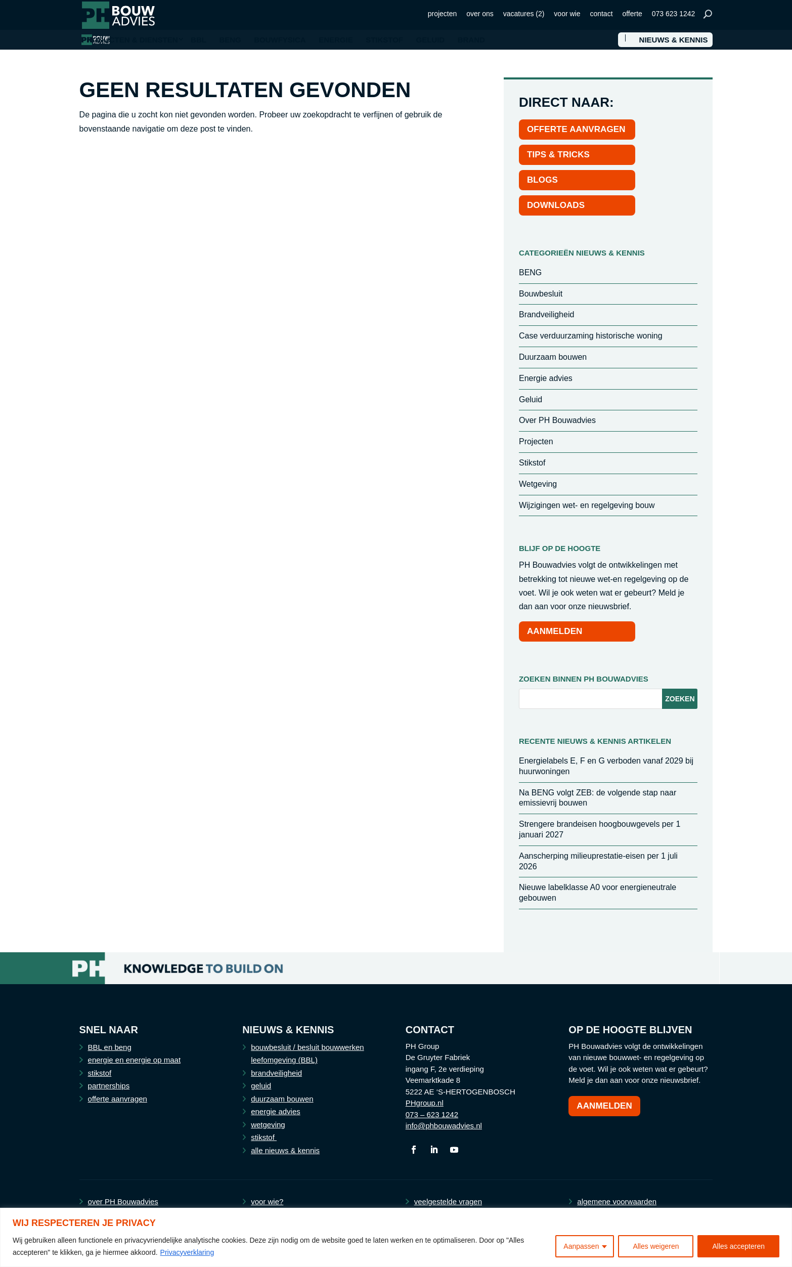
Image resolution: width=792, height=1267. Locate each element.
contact (601, 13)
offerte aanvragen (117, 1098)
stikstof (100, 1073)
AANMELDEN (555, 631)
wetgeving (268, 1124)
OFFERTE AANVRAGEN (576, 129)
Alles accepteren (738, 1246)
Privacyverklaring (187, 1252)
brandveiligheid (276, 1073)
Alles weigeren (656, 1246)
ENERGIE (336, 40)
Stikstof (532, 462)
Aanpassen (581, 1246)
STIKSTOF (384, 40)
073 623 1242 (673, 13)
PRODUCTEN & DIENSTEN (130, 40)
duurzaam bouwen (282, 1098)
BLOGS (542, 180)
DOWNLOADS (556, 205)
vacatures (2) (524, 13)
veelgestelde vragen (448, 1201)
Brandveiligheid (546, 314)
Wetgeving (538, 484)
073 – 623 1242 (432, 1114)
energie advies (275, 1111)
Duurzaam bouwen (553, 357)
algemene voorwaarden (616, 1201)
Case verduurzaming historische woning (591, 335)
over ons (480, 13)
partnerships (109, 1085)
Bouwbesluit (540, 293)
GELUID (430, 40)
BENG (230, 40)
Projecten (536, 441)
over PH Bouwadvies (123, 1201)
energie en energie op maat (134, 1059)
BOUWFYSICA (280, 40)
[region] (396, 1237)
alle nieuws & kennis (285, 1150)
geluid (261, 1085)
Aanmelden (604, 1106)
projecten (442, 13)
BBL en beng (109, 1047)
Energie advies (546, 378)
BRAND (471, 40)
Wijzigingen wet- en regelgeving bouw (587, 505)
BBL (198, 40)
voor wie (567, 13)
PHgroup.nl (425, 1103)
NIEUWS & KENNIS (673, 40)
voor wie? (267, 1201)
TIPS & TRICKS (558, 154)
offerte (632, 13)
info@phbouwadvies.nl (444, 1125)
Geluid (530, 399)
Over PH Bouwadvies (557, 420)
